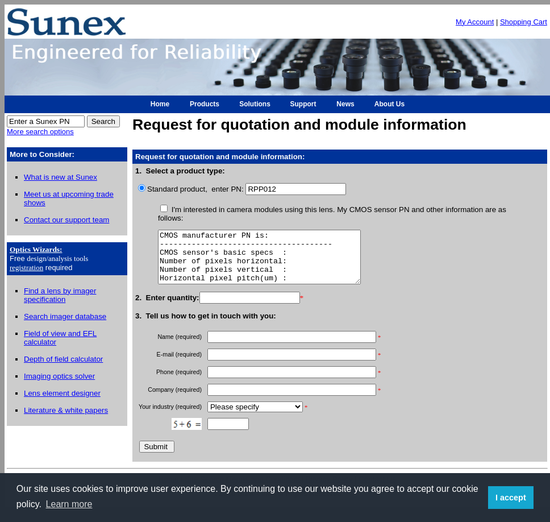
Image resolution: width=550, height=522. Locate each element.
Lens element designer (62, 393)
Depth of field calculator (63, 359)
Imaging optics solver (59, 376)
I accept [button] (510, 497)
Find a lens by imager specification (60, 295)
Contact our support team (66, 220)
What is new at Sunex (60, 177)
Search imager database (65, 316)
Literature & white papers (66, 410)
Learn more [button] (69, 504)
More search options (40, 131)
